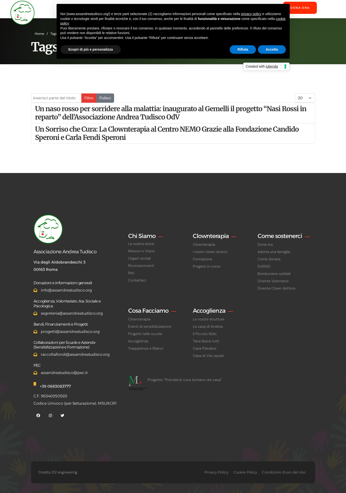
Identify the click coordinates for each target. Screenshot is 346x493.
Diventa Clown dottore (276, 288)
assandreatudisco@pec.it (64, 372)
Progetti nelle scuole (145, 333)
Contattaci (137, 280)
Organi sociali (139, 258)
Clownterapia (204, 244)
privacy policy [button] (251, 14)
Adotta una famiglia (274, 251)
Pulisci (105, 97)
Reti (131, 273)
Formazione (202, 259)
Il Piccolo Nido (205, 333)
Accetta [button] (272, 49)
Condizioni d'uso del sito (283, 472)
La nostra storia (141, 243)
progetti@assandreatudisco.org (70, 331)
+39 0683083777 (55, 386)
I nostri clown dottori (210, 251)
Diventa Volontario (273, 281)
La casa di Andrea (208, 326)
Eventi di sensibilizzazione (149, 326)
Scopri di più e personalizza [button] (90, 49)
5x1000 (264, 266)
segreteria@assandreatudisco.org (72, 313)
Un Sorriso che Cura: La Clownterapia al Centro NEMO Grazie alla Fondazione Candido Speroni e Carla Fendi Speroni (167, 133)
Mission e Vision (141, 251)
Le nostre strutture (208, 319)
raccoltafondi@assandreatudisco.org (75, 354)
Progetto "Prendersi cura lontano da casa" (185, 379)
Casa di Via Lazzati (208, 355)
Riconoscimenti (141, 265)
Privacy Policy (216, 472)
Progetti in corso (206, 266)
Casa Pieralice (204, 348)
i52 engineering (64, 472)
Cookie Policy (245, 472)
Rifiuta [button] (242, 49)
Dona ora (300, 7)
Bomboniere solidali (274, 273)
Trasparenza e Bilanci (145, 348)
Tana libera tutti (206, 341)
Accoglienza (138, 341)
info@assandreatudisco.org (66, 290)
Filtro (88, 97)
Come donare (269, 259)
